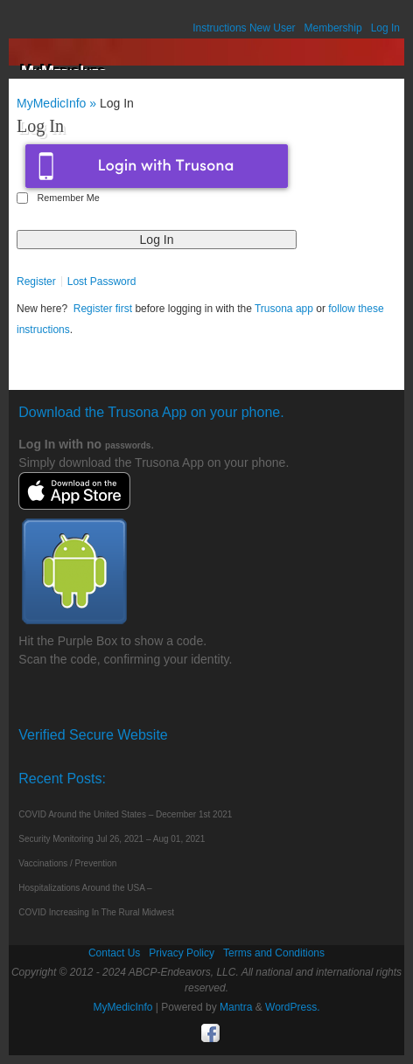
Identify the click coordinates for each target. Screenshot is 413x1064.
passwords (127, 445)
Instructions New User (243, 28)
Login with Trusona (156, 166)
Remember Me (68, 197)
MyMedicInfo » (58, 103)
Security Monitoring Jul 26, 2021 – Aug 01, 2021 (111, 839)
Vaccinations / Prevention (67, 863)
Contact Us (114, 953)
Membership (333, 28)
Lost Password (101, 281)
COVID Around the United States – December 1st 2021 (125, 814)
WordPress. (292, 1007)
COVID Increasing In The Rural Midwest (96, 912)
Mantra (236, 1007)
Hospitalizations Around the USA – (84, 888)
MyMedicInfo (122, 1007)
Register (36, 281)
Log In (385, 28)
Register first (103, 309)
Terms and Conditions (274, 953)
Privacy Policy (181, 953)
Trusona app (284, 309)
